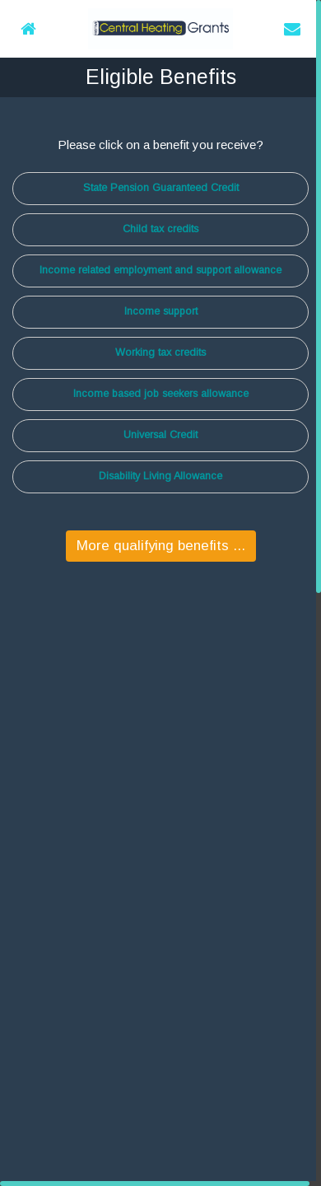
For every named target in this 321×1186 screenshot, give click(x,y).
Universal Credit (160, 435)
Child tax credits (160, 229)
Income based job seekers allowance (161, 393)
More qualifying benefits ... (161, 545)
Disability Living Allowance (160, 476)
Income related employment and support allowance (160, 270)
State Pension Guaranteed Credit (161, 188)
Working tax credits (160, 352)
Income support (161, 311)
